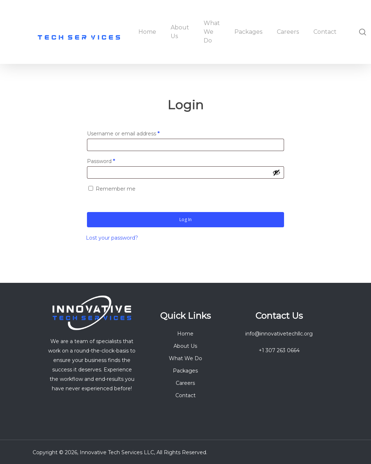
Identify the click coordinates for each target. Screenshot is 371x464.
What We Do (185, 358)
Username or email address (134, 133)
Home (185, 333)
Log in (185, 219)
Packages (185, 370)
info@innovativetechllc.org (279, 333)
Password (112, 160)
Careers (185, 383)
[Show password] (276, 172)
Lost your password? (112, 238)
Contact (185, 395)
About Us (185, 346)
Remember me (116, 189)
